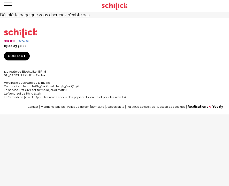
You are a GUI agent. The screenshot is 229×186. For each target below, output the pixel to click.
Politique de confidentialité (85, 107)
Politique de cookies (141, 107)
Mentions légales (53, 107)
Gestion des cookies (171, 107)
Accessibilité (115, 107)
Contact (17, 56)
